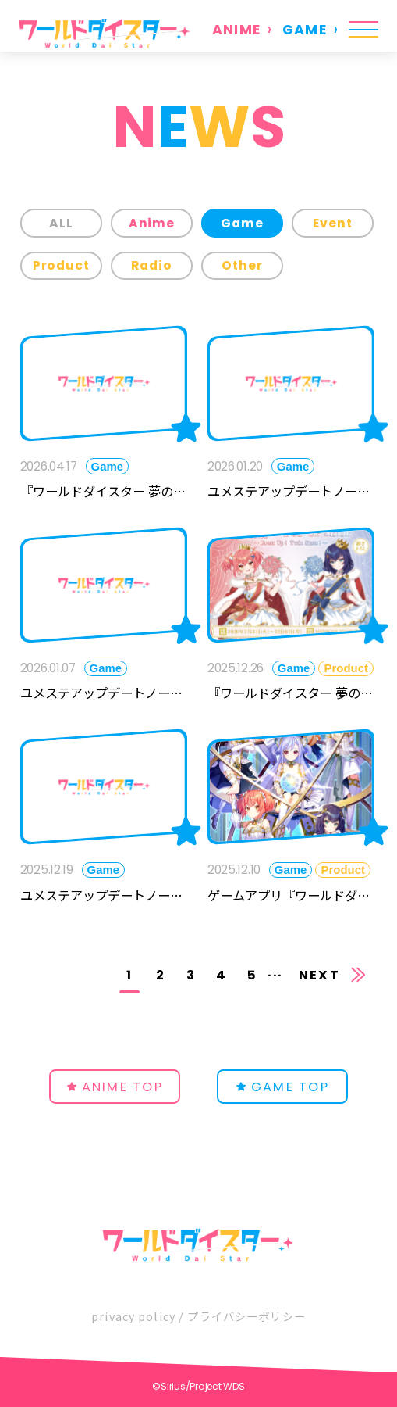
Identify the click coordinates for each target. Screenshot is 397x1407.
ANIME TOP (123, 1087)
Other (242, 265)
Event (333, 223)
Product (61, 265)
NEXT (319, 975)
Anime (152, 223)
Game (242, 223)
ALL (61, 223)
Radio (151, 265)
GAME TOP (290, 1087)
